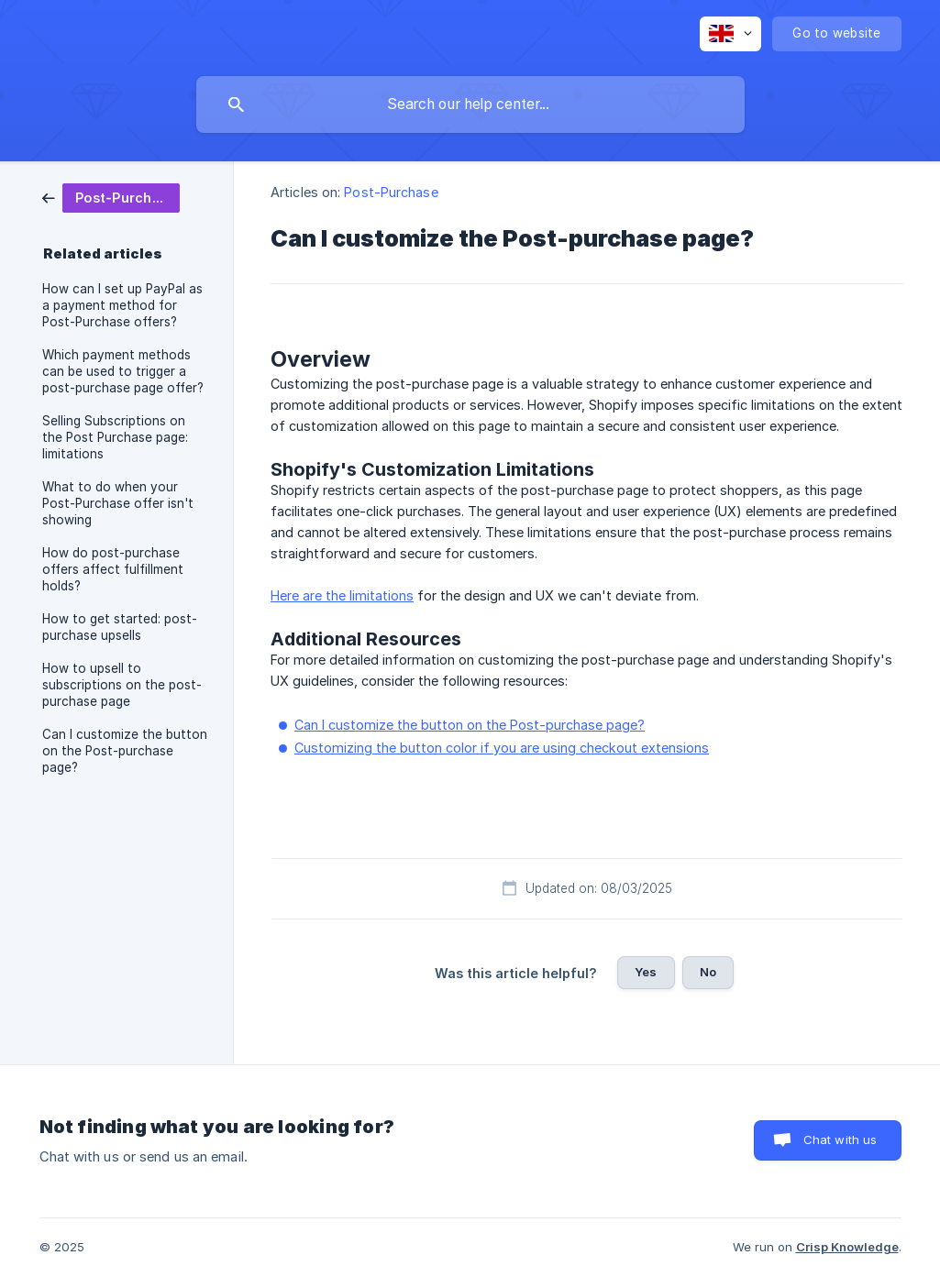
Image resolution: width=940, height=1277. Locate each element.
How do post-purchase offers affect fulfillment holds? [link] (112, 569)
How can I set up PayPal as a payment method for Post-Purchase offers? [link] (122, 305)
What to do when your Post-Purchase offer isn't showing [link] (118, 503)
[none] (730, 34)
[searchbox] (470, 104)
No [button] (708, 971)
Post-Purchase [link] (390, 192)
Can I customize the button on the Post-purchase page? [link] (124, 751)
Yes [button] (646, 971)
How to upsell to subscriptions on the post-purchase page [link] (122, 685)
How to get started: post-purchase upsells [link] (119, 627)
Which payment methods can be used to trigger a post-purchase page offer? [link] (123, 371)
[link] (111, 196)
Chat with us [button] (840, 1139)
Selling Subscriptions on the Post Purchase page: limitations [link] (115, 437)
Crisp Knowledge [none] (847, 1246)
